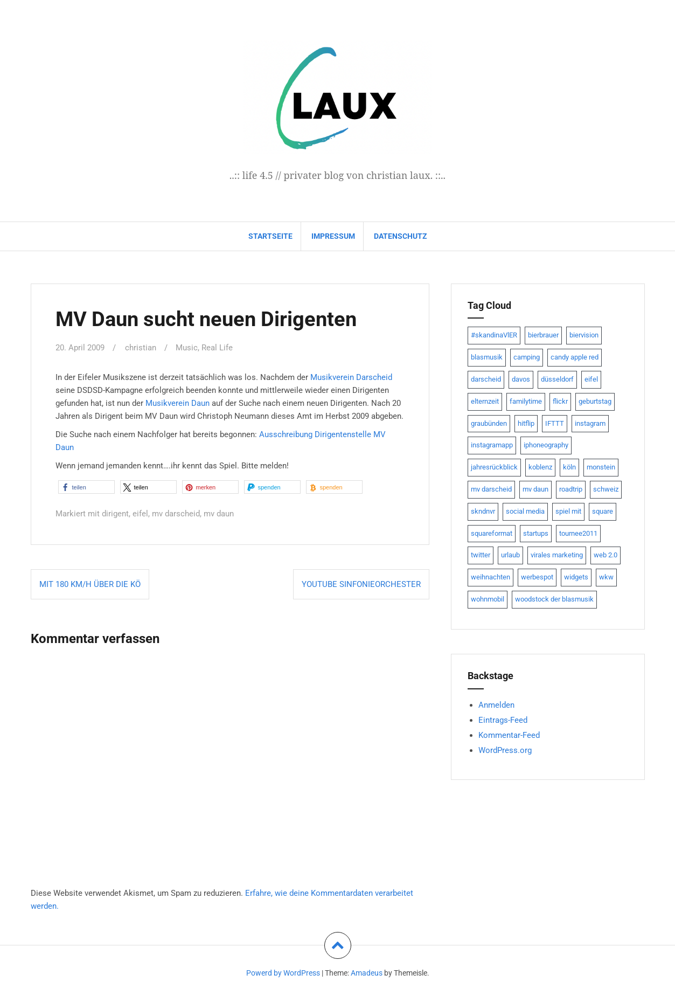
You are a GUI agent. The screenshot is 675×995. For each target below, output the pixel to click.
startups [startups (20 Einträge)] (535, 533)
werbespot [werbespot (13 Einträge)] (537, 577)
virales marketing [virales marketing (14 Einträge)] (557, 555)
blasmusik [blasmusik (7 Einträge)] (487, 357)
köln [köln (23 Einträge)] (569, 467)
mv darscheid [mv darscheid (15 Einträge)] (491, 489)
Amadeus (366, 973)
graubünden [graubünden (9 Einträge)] (489, 423)
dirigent (115, 513)
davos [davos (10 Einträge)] (521, 379)
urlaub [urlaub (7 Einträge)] (510, 555)
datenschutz (400, 236)
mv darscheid (176, 513)
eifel (140, 513)
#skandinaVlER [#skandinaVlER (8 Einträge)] (494, 335)
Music (187, 348)
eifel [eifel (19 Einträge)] (591, 379)
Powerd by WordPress (283, 973)
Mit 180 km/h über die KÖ (90, 584)
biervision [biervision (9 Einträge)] (584, 335)
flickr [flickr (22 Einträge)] (560, 401)
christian (140, 348)
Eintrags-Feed (502, 720)
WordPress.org (505, 750)
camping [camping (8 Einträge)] (526, 357)
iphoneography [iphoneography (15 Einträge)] (546, 445)
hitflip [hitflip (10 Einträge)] (526, 423)
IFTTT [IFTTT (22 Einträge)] (554, 423)
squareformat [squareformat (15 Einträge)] (491, 533)
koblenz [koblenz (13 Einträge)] (540, 467)
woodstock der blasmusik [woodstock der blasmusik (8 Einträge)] (554, 599)
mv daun (219, 513)
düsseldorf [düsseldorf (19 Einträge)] (557, 379)
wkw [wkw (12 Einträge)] (606, 577)
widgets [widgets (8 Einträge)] (576, 577)
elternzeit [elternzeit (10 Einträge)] (485, 401)
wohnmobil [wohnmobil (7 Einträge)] (487, 599)
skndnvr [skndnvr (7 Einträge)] (483, 511)
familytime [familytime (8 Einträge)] (526, 401)
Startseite (270, 236)
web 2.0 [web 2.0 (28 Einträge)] (605, 555)
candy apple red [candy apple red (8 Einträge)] (575, 357)
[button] (86, 486)
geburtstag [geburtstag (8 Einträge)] (595, 401)
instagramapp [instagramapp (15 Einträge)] (492, 445)
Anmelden (496, 705)
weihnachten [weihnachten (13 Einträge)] (490, 577)
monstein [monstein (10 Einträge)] (601, 467)
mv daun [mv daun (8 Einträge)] (535, 489)
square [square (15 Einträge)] (602, 511)
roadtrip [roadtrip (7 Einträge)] (570, 489)
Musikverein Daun (177, 402)
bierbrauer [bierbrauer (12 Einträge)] (543, 335)
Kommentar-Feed (509, 735)
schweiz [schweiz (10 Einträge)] (605, 489)
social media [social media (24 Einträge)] (525, 511)
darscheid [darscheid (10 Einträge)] (486, 379)
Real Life (217, 348)
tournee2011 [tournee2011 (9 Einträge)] (578, 533)
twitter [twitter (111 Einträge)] (480, 555)
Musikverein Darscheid (351, 377)
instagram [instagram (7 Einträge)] (590, 423)
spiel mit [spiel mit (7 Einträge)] (568, 511)
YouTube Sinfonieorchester (361, 584)
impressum (333, 236)
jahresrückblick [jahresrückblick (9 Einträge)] (494, 467)
